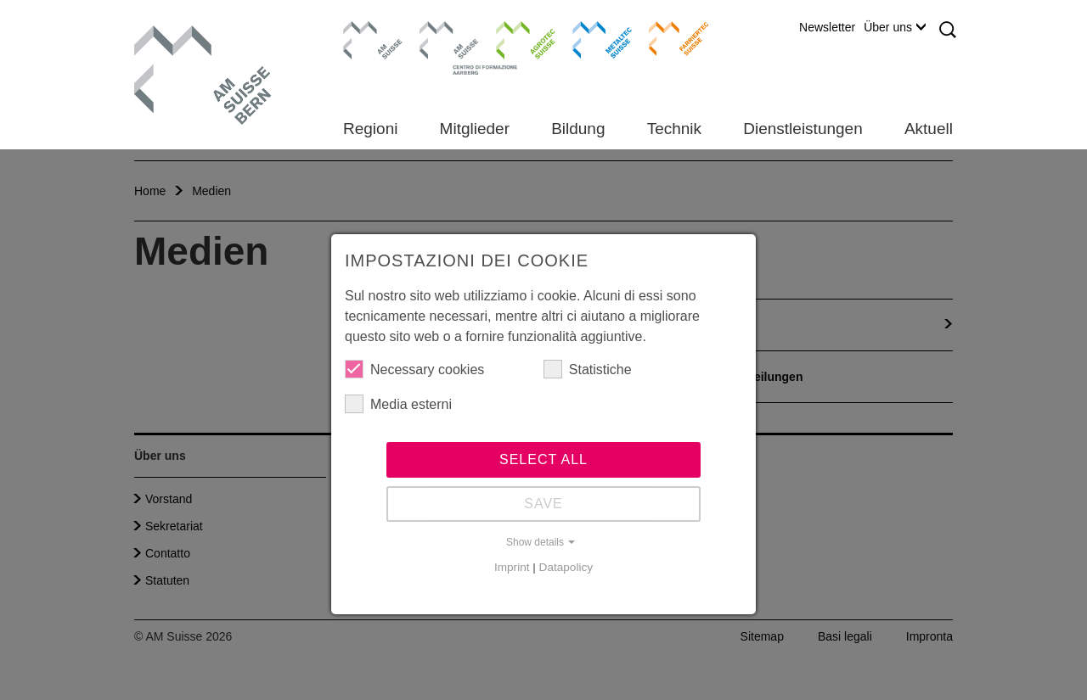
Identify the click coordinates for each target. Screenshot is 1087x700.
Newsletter (827, 27)
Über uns (895, 27)
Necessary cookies (414, 369)
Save (543, 503)
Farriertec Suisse (670, 38)
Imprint (512, 567)
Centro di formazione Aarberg (445, 47)
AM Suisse (367, 30)
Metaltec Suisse (591, 38)
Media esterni (398, 404)
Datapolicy (566, 567)
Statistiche (588, 369)
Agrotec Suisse (513, 38)
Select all (543, 459)
